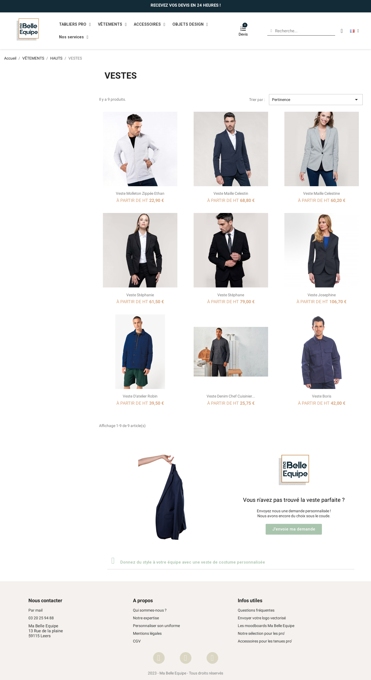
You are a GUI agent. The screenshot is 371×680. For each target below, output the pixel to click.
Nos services (73, 37)
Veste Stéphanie (140, 295)
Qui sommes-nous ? (150, 610)
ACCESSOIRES (149, 25)
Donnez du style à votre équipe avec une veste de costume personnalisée (192, 562)
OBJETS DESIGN (190, 25)
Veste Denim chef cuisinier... (231, 396)
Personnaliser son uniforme (156, 625)
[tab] (230, 560)
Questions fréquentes (256, 610)
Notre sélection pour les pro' (261, 633)
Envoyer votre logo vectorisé (262, 618)
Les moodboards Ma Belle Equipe (266, 625)
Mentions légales (147, 633)
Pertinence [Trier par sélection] (316, 99)
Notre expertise (146, 618)
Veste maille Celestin (230, 193)
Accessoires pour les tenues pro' (265, 641)
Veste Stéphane (230, 295)
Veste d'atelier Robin (140, 396)
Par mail (35, 610)
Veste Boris (321, 396)
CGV (137, 641)
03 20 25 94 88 (41, 618)
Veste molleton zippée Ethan (140, 193)
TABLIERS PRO (75, 25)
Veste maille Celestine (321, 193)
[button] (294, 529)
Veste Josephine (322, 295)
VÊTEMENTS (112, 25)
